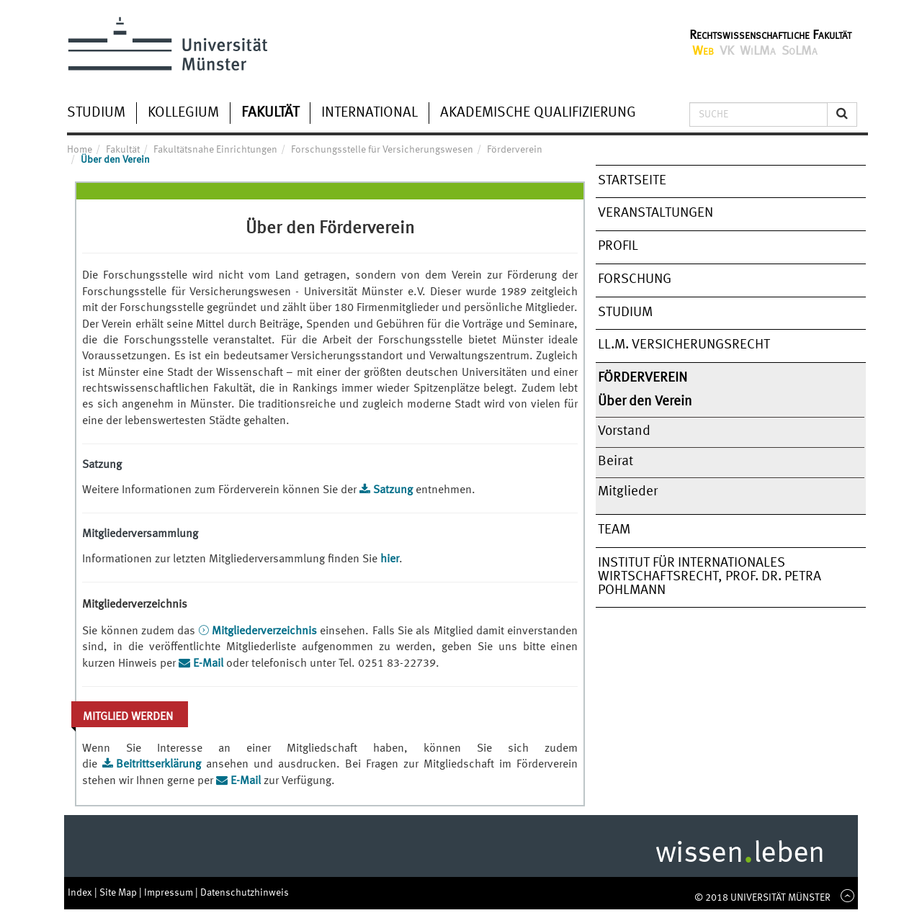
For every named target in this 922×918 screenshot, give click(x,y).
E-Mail (208, 664)
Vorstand (624, 431)
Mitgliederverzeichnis (266, 631)
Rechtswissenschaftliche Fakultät (770, 35)
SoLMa (799, 51)
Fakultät (270, 113)
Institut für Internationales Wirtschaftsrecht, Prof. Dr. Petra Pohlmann (709, 576)
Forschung (634, 279)
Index (81, 893)
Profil (618, 246)
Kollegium (183, 113)
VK (727, 51)
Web (703, 51)
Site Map (119, 893)
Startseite (632, 180)
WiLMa (758, 51)
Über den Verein (645, 401)
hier (389, 559)
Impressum (169, 893)
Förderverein (642, 378)
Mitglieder (628, 491)
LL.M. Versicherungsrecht (684, 344)
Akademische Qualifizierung (538, 113)
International (369, 113)
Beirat (615, 461)
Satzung (393, 490)
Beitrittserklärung (161, 764)
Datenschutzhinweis (244, 893)
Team (614, 529)
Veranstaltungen (655, 213)
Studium (96, 113)
